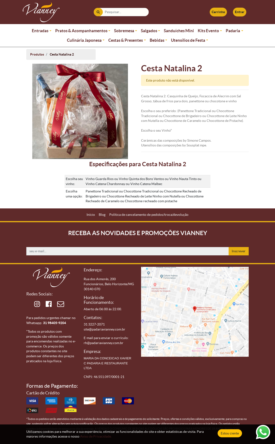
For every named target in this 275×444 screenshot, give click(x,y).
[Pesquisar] (98, 12)
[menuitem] (91, 214)
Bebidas (157, 40)
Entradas (40, 30)
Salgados (149, 30)
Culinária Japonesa (84, 40)
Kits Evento (208, 30)
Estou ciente (230, 433)
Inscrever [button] (239, 251)
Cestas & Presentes (125, 40)
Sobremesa (124, 30)
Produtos (37, 54)
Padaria (233, 30)
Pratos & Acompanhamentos (81, 30)
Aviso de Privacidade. (96, 436)
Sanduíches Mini (179, 30)
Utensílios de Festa (188, 40)
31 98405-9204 (54, 323)
